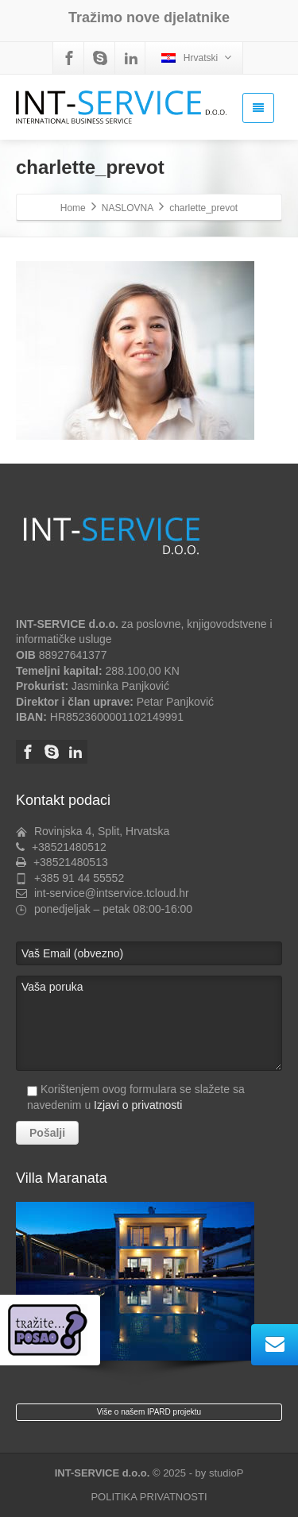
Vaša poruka (149, 1023)
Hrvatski (196, 58)
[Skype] (100, 58)
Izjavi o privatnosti (138, 1105)
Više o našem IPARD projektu (149, 1411)
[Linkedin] (131, 58)
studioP (226, 1473)
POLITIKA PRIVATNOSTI (149, 1497)
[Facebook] (69, 58)
